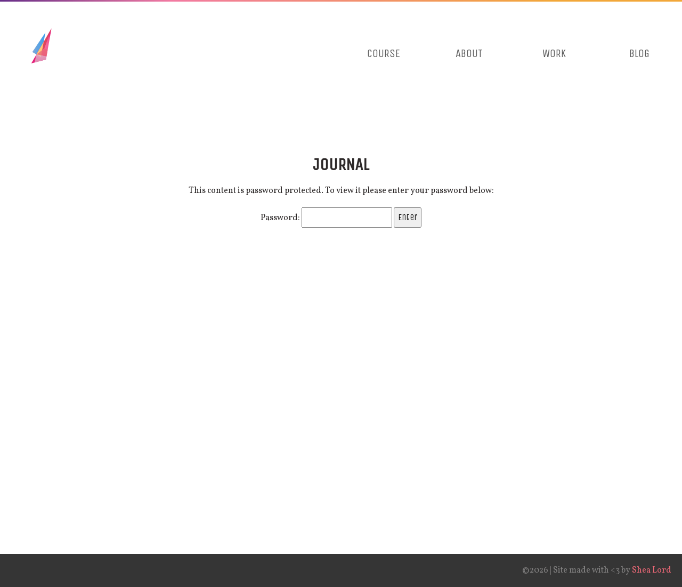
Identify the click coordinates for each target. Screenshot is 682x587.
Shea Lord (651, 570)
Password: (326, 218)
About (469, 53)
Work (554, 53)
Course (383, 53)
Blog (639, 53)
